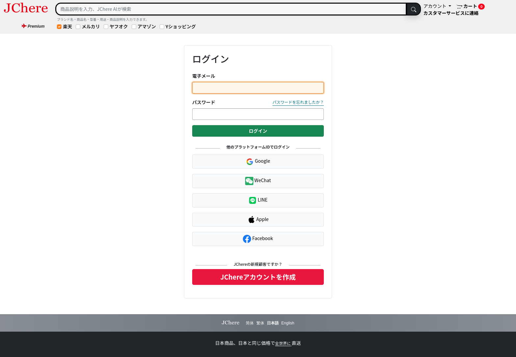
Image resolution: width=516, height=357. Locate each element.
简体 (250, 323)
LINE (258, 200)
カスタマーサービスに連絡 (451, 13)
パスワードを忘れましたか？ (298, 102)
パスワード (203, 102)
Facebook (258, 239)
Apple (258, 220)
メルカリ (91, 26)
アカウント (436, 6)
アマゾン (147, 26)
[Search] (231, 9)
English (287, 323)
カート (470, 6)
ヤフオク (119, 26)
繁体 (260, 323)
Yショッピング (181, 26)
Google (258, 161)
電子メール (203, 75)
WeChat (258, 181)
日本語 (273, 323)
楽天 (67, 26)
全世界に (283, 343)
